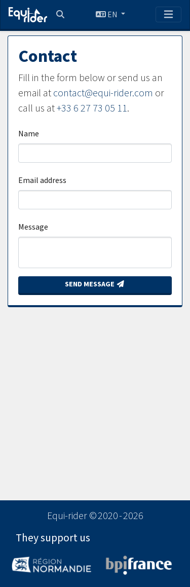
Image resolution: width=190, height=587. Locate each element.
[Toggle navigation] (168, 15)
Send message (95, 284)
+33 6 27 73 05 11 (92, 108)
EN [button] (107, 14)
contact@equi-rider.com (103, 93)
